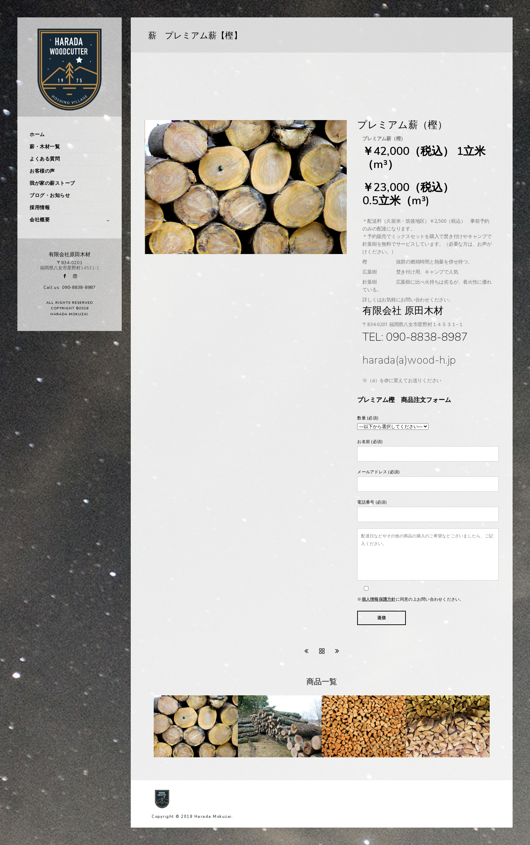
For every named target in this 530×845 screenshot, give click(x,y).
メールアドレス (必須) (428, 480)
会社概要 (40, 219)
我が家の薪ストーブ (52, 183)
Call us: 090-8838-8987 (69, 287)
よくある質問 (45, 159)
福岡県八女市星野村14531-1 (69, 268)
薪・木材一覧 (45, 146)
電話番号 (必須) (428, 510)
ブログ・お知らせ (50, 195)
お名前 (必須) (428, 450)
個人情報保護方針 (379, 599)
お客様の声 (42, 171)
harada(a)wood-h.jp (409, 360)
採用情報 (40, 207)
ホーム (37, 134)
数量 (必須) (428, 423)
